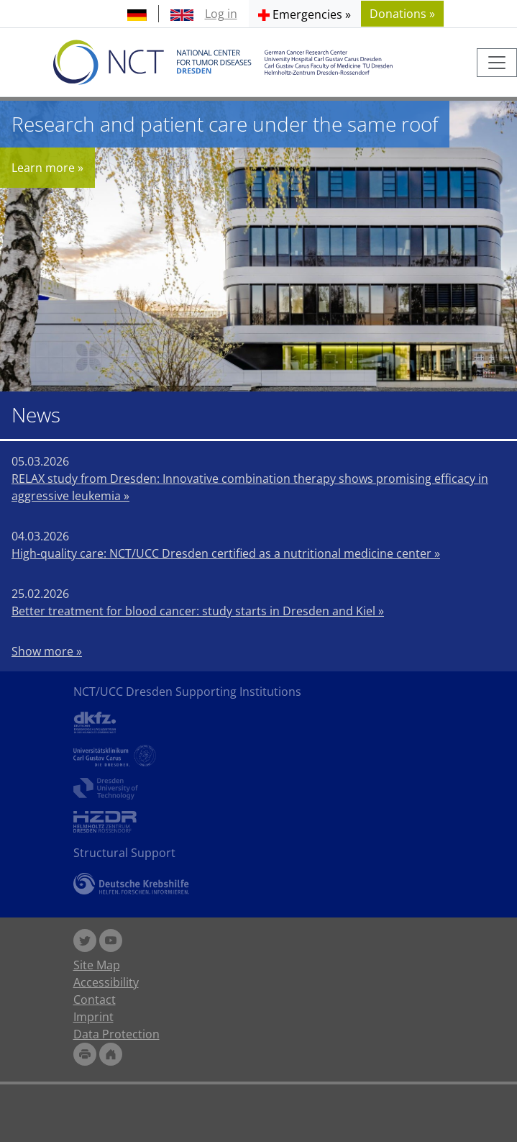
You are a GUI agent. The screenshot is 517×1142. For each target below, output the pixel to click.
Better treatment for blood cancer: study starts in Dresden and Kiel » (198, 611)
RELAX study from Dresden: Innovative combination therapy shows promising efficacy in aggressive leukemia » (250, 487)
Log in (221, 14)
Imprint (93, 1017)
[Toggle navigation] (497, 62)
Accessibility (106, 982)
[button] (304, 13)
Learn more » (47, 168)
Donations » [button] (402, 14)
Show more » (47, 651)
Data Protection (116, 1034)
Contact (94, 999)
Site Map (96, 965)
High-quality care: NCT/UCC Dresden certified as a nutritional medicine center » (226, 553)
